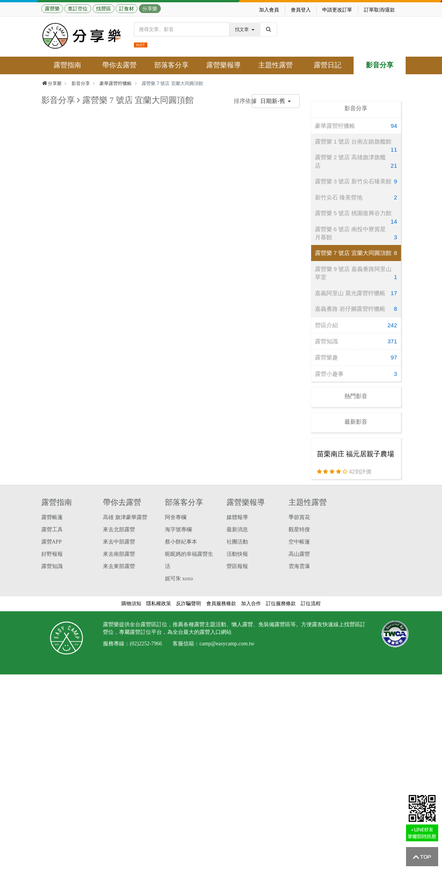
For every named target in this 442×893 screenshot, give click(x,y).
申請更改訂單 (337, 10)
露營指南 (67, 65)
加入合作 (251, 603)
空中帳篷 (299, 542)
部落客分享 (171, 65)
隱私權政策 (158, 603)
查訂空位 (78, 8)
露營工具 (52, 529)
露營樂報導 (223, 65)
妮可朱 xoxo (179, 578)
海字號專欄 (178, 529)
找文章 (244, 29)
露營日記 (327, 65)
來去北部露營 (119, 529)
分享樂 (149, 8)
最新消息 (237, 529)
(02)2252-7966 (146, 643)
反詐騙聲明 (188, 603)
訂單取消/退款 (379, 10)
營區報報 (237, 566)
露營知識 (356, 341)
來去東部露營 (119, 566)
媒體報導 (237, 517)
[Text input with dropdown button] (182, 29)
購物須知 (131, 603)
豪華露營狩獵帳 (115, 83)
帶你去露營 (119, 65)
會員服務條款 (221, 603)
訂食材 (126, 8)
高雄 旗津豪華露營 (125, 517)
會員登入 (301, 10)
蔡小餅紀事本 (181, 542)
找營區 (103, 8)
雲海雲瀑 (299, 566)
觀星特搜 (299, 529)
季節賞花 (299, 517)
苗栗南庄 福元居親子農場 (356, 454)
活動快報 (237, 554)
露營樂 (52, 8)
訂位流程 (311, 603)
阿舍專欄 (175, 517)
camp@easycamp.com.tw (226, 643)
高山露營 (299, 554)
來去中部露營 (119, 542)
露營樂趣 (356, 357)
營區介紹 (356, 325)
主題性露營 (275, 65)
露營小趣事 (356, 374)
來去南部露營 (119, 554)
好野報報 (52, 554)
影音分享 (379, 65)
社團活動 (237, 542)
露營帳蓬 (52, 517)
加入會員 (269, 10)
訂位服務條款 (281, 603)
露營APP (51, 542)
